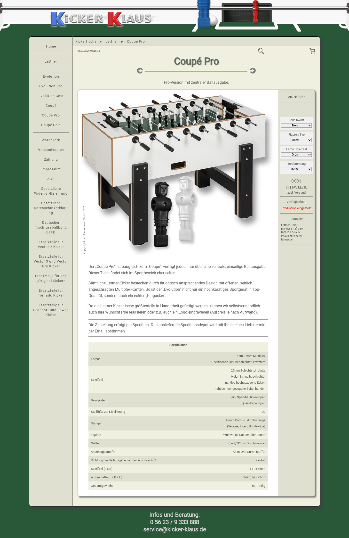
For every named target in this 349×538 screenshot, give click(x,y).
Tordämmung (296, 164)
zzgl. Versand (296, 192)
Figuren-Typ (296, 134)
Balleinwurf (296, 120)
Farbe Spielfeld (296, 149)
